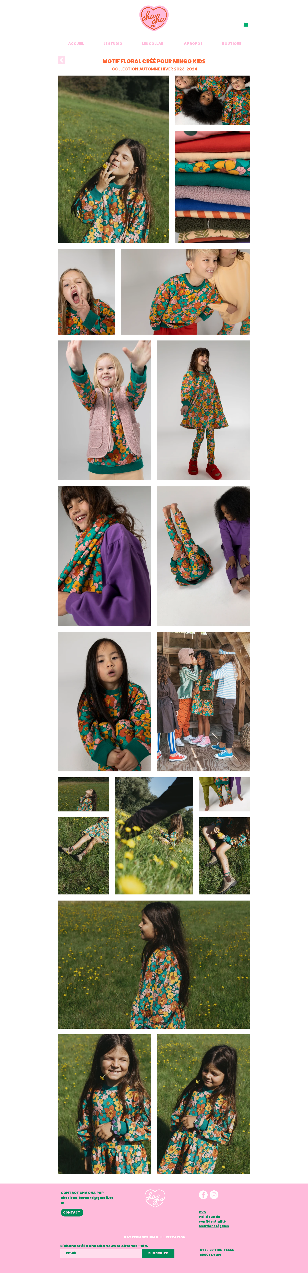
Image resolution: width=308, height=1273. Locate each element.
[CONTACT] (72, 1212)
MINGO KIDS (189, 61)
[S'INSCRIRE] (158, 1253)
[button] (245, 24)
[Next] (61, 60)
